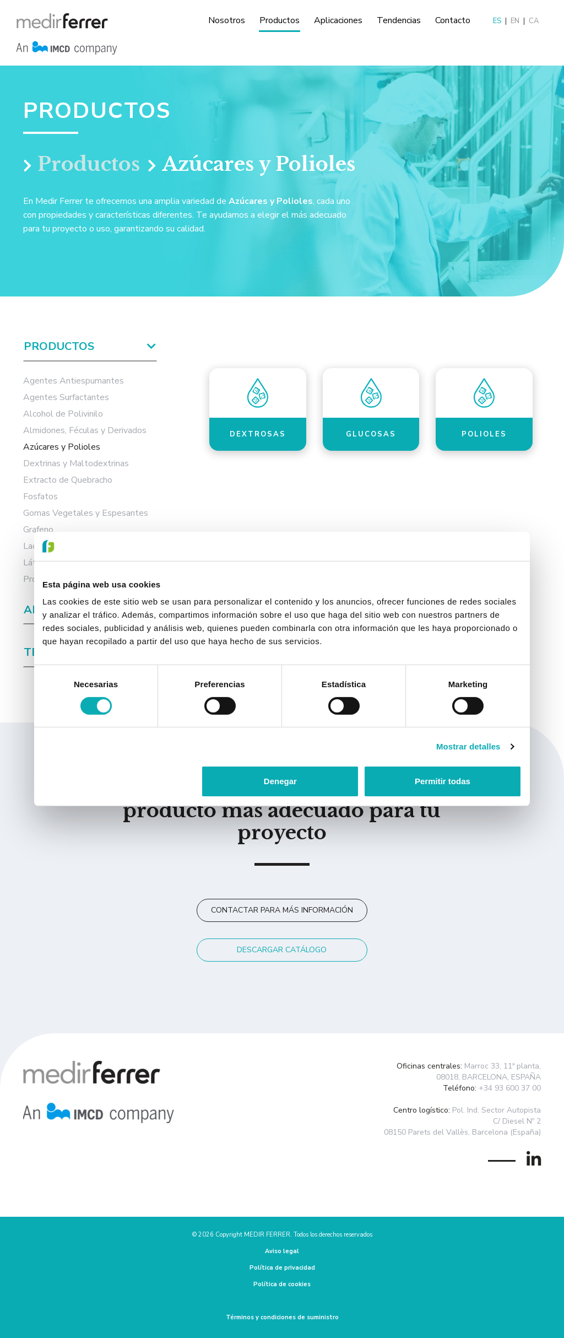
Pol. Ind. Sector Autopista (496, 1110)
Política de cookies (282, 1284)
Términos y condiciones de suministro (282, 1317)
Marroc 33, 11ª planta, (502, 1066)
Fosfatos (40, 496)
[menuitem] (497, 21)
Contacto (452, 20)
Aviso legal (282, 1251)
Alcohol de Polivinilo (63, 414)
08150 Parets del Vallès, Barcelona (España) (462, 1132)
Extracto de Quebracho (67, 480)
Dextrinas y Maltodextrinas (76, 463)
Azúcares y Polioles (61, 447)
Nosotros (226, 20)
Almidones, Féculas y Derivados (85, 430)
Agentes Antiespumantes (73, 381)
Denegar (280, 781)
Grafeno (38, 530)
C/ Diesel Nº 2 (517, 1121)
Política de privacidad (282, 1268)
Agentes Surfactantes (66, 397)
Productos (279, 20)
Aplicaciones (338, 20)
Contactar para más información (282, 910)
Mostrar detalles (468, 746)
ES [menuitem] (497, 21)
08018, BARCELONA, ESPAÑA (488, 1077)
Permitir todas (442, 781)
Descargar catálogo (282, 950)
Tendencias (399, 20)
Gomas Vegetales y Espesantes (85, 513)
